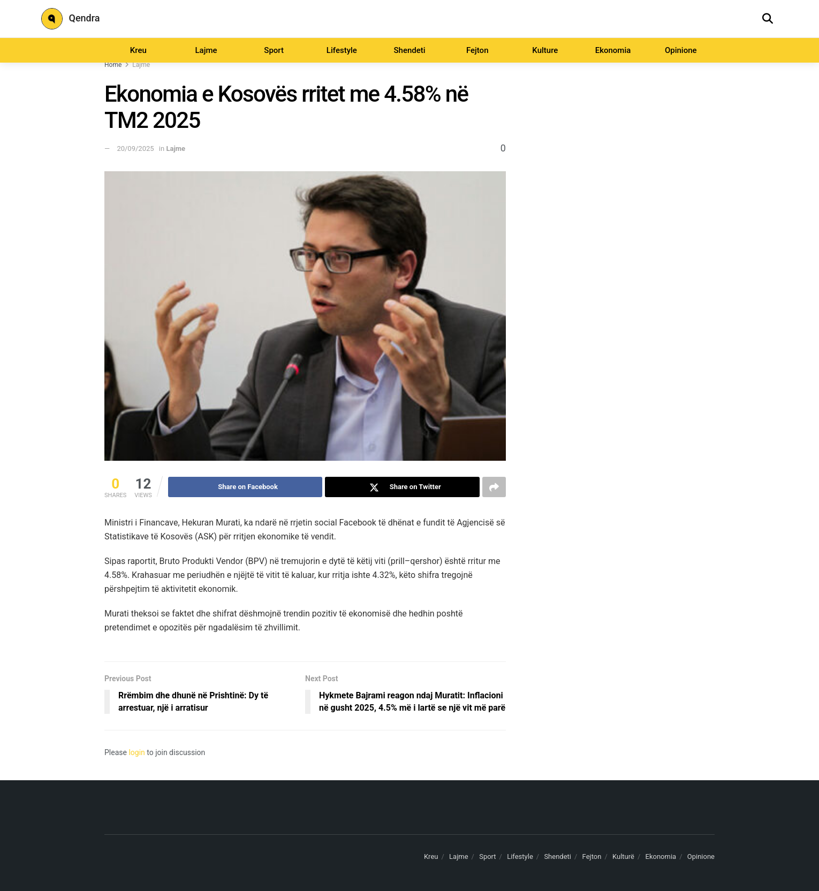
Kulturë (623, 856)
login (136, 752)
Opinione (681, 50)
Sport (274, 50)
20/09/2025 (135, 148)
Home (113, 64)
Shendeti (409, 50)
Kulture (545, 50)
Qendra (70, 18)
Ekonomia (613, 50)
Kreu (138, 50)
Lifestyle (342, 50)
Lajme (206, 50)
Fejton (477, 50)
